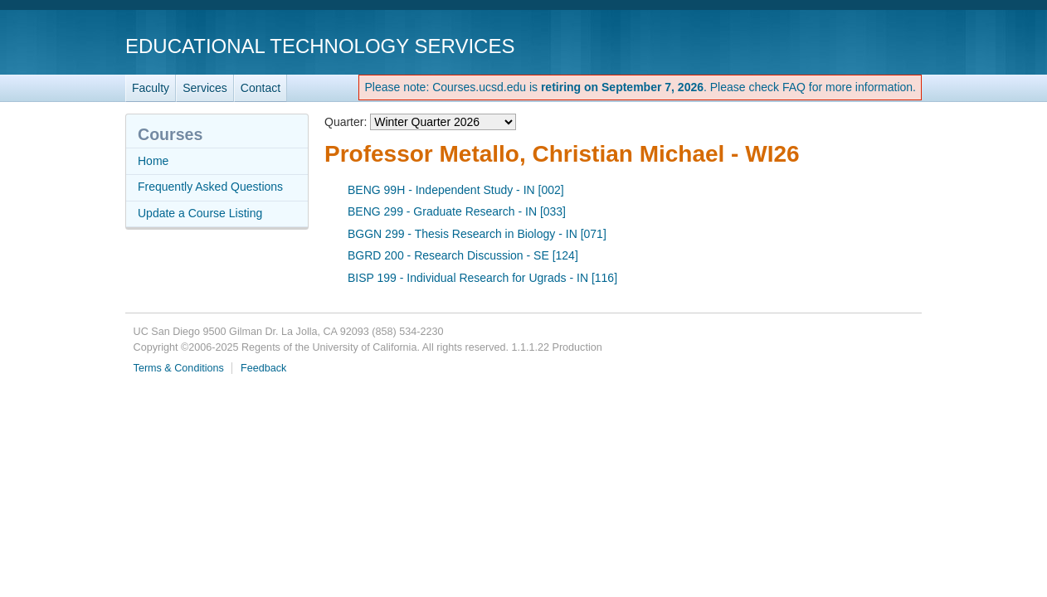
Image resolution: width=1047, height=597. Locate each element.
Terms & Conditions (179, 368)
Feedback (263, 368)
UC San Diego (827, 45)
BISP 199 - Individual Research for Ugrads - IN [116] (482, 277)
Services (205, 88)
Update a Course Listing (200, 213)
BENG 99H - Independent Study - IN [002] (456, 190)
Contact (260, 88)
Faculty (150, 88)
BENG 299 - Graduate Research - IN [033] (457, 211)
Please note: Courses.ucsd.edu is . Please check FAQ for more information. (640, 87)
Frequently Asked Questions (210, 186)
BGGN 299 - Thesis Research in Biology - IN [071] (477, 233)
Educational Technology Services (319, 46)
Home (153, 160)
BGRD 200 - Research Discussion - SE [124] (463, 255)
